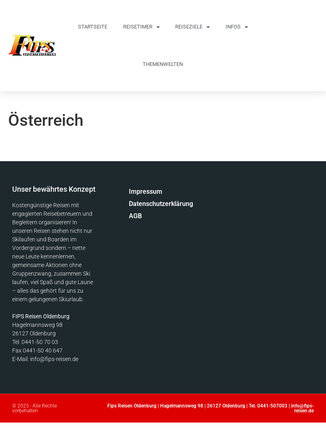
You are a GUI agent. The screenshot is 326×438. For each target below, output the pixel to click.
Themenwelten (163, 64)
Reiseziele (192, 27)
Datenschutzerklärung (151, 204)
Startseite (92, 27)
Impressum (145, 191)
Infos (237, 27)
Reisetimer (141, 27)
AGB (135, 216)
